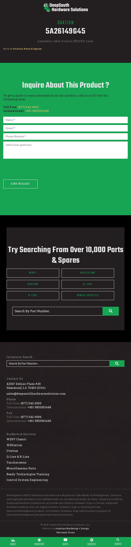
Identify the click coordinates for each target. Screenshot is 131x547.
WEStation (14, 445)
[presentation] (29, 167)
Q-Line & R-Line (18, 456)
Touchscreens (16, 462)
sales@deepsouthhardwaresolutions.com (36, 393)
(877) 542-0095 (28, 107)
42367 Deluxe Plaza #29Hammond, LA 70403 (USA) (26, 386)
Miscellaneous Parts (21, 468)
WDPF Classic (16, 439)
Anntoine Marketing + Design (72, 528)
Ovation (12, 451)
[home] (65, 8)
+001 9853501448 (37, 111)
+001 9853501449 (39, 421)
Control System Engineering (27, 480)
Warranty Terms (65, 532)
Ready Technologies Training (28, 474)
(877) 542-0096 (31, 417)
